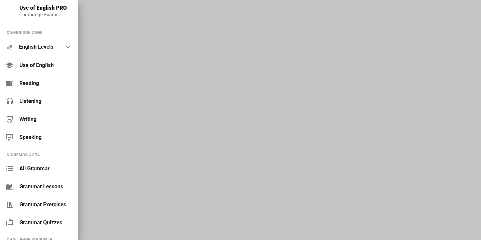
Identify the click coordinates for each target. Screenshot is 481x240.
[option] (39, 47)
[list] (39, 84)
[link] (39, 65)
